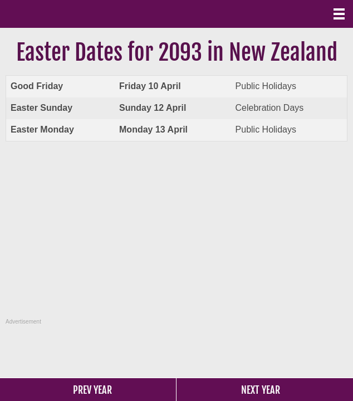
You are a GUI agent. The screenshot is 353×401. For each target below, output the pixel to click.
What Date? (55, 14)
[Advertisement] (178, 236)
